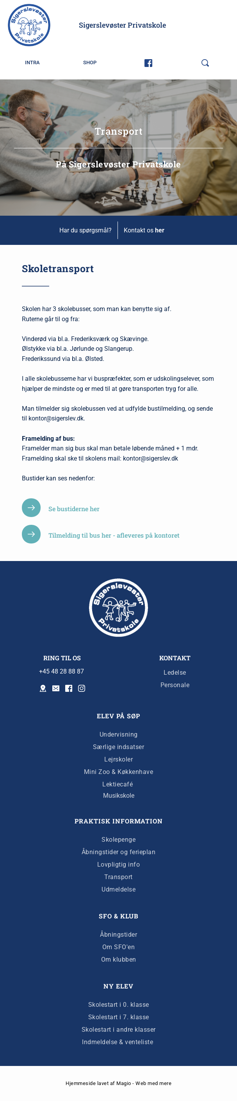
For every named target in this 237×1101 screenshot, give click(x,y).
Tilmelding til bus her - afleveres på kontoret (114, 535)
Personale (175, 685)
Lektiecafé (117, 784)
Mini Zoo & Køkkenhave (118, 772)
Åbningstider (118, 934)
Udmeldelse (118, 889)
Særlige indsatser (118, 747)
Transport (118, 877)
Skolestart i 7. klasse (118, 1017)
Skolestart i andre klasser (119, 1029)
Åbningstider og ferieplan (119, 852)
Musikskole (118, 795)
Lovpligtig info (118, 864)
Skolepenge (118, 839)
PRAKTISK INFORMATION (119, 821)
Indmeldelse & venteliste (118, 1042)
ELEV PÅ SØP (118, 716)
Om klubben (118, 959)
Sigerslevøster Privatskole (122, 25)
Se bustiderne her (74, 509)
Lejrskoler (118, 759)
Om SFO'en (118, 947)
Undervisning (119, 734)
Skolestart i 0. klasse (118, 1004)
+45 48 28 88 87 (61, 671)
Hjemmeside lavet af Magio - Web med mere (118, 1083)
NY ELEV (118, 986)
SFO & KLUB (119, 916)
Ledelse (175, 672)
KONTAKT (175, 658)
